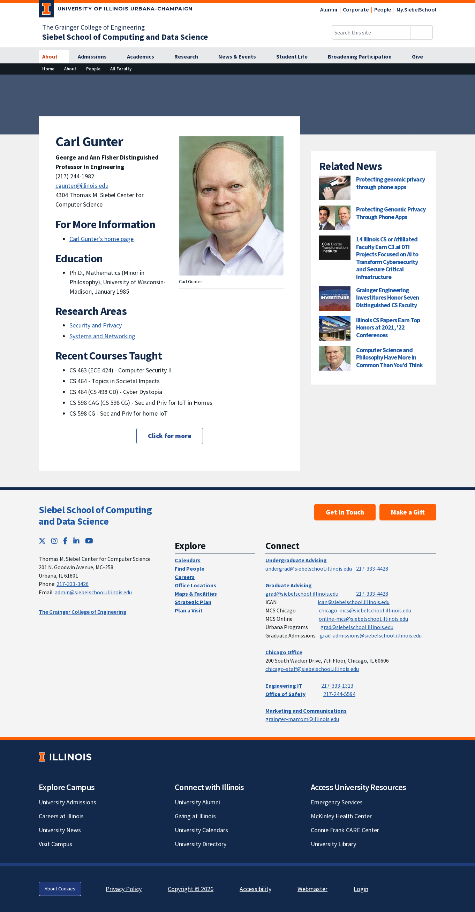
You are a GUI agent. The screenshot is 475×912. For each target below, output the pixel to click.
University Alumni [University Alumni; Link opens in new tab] (197, 802)
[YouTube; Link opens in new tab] (89, 540)
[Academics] (144, 56)
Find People (189, 568)
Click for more (169, 436)
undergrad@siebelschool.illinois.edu (308, 568)
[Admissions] (96, 56)
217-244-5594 (339, 693)
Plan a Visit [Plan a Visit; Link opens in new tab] (189, 610)
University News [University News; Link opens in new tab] (60, 830)
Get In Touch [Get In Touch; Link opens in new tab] (345, 512)
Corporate (356, 9)
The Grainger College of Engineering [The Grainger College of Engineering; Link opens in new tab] (93, 27)
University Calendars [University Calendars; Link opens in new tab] (201, 830)
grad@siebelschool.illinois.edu (301, 593)
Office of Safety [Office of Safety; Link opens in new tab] (285, 693)
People (382, 9)
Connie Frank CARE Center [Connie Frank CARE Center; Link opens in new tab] (345, 830)
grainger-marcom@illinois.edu (302, 719)
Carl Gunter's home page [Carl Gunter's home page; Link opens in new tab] (101, 239)
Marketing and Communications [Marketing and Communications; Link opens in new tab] (306, 710)
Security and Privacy (95, 325)
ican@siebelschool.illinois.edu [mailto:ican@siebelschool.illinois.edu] (354, 601)
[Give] (421, 56)
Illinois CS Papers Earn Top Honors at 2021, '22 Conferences (388, 327)
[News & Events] (241, 56)
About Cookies (60, 889)
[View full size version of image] (465, 82)
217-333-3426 (72, 583)
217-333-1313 (337, 685)
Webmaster (312, 889)
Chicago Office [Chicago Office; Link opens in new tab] (283, 652)
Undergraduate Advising (296, 560)
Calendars (188, 560)
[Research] (190, 56)
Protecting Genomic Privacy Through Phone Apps (390, 213)
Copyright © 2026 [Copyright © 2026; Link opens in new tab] (190, 889)
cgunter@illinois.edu (81, 185)
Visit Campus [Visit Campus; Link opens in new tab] (55, 844)
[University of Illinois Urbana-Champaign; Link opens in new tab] (116, 10)
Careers (185, 576)
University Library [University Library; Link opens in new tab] (333, 844)
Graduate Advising (288, 585)
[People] (93, 69)
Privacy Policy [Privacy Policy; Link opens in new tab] (124, 889)
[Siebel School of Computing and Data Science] (125, 36)
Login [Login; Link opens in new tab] (361, 889)
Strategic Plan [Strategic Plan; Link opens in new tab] (193, 601)
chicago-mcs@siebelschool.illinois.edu (365, 610)
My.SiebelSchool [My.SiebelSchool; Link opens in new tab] (416, 9)
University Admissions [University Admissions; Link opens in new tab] (67, 802)
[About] (54, 56)
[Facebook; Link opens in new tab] (65, 540)
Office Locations (195, 585)
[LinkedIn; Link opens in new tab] (76, 540)
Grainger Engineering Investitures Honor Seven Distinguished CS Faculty (387, 297)
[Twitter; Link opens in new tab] (42, 540)
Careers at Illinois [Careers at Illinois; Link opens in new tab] (61, 816)
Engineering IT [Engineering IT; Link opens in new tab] (283, 685)
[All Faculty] (120, 69)
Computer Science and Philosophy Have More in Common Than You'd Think (389, 357)
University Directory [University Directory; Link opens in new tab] (200, 844)
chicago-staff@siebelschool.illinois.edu (312, 668)
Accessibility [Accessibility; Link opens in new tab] (255, 889)
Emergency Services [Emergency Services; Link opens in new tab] (337, 802)
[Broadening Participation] (363, 56)
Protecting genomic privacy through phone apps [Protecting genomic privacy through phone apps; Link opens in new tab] (390, 183)
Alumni (328, 9)
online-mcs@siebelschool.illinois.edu (363, 618)
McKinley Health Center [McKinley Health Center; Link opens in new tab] (341, 816)
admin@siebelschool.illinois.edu (93, 592)
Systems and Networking (102, 336)
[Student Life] (296, 56)
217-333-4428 (372, 568)
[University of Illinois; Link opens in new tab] (65, 757)
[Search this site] (371, 32)
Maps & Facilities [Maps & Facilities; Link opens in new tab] (196, 593)
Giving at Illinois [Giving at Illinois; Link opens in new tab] (195, 816)
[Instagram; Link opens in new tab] (54, 540)
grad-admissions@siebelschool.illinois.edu (371, 635)
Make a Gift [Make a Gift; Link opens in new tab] (408, 512)
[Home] (48, 69)
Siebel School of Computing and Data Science (95, 515)
